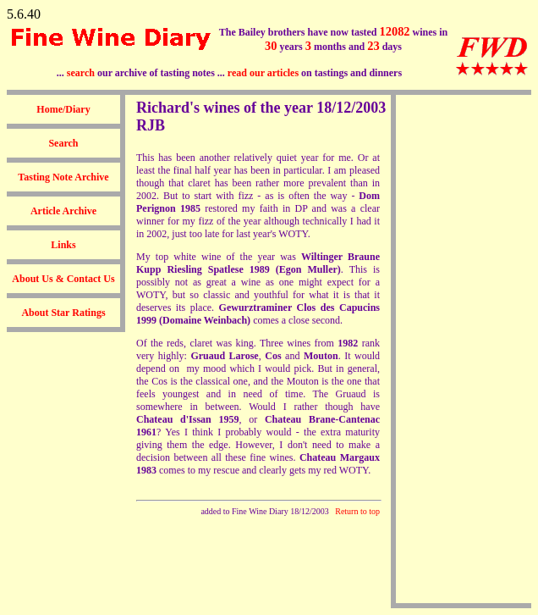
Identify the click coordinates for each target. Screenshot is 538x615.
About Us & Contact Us (63, 279)
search (81, 73)
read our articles (263, 73)
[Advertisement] (463, 349)
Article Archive (63, 211)
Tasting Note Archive (63, 177)
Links (63, 245)
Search (63, 143)
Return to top (357, 511)
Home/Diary (63, 109)
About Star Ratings (63, 313)
